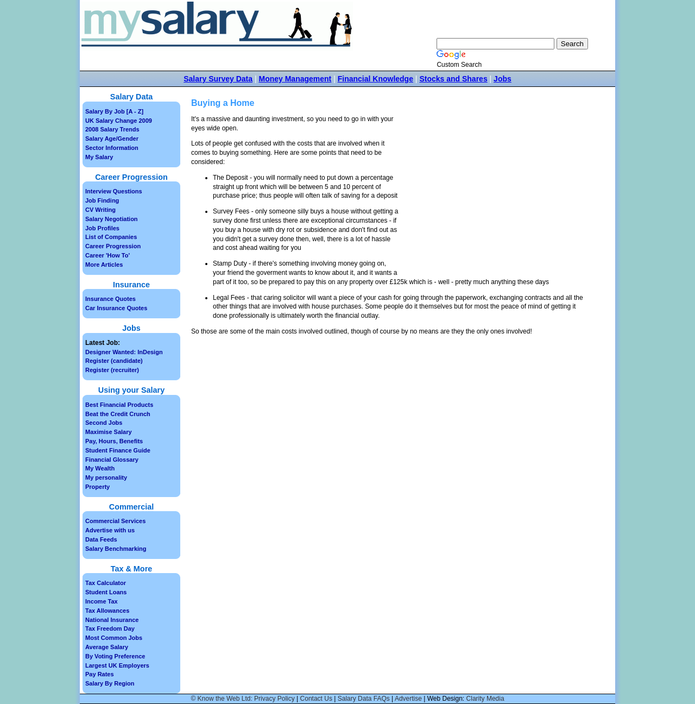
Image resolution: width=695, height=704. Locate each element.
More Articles (104, 264)
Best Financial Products (119, 404)
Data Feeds (101, 539)
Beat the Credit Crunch (117, 414)
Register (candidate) (114, 360)
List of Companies (111, 237)
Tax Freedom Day (110, 628)
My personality (106, 477)
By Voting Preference (115, 656)
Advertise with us (110, 530)
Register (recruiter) (112, 370)
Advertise (408, 698)
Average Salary (106, 647)
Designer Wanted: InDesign (124, 352)
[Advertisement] (493, 196)
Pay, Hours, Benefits (114, 441)
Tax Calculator (105, 583)
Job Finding (102, 200)
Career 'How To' (107, 255)
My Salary (99, 157)
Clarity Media (485, 698)
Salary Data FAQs (364, 698)
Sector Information (111, 147)
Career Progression (113, 246)
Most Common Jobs (113, 637)
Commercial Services (115, 521)
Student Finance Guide (117, 450)
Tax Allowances (107, 610)
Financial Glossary (111, 459)
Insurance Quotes (110, 299)
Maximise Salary (108, 432)
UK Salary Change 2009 (118, 120)
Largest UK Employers (117, 665)
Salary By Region (109, 683)
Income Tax (101, 601)
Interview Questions (113, 191)
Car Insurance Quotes (116, 308)
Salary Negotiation (111, 219)
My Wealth (100, 468)
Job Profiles (102, 228)
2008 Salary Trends (112, 129)
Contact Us (316, 698)
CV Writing (100, 209)
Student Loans (106, 592)
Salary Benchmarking (116, 548)
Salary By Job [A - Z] (114, 111)
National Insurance (111, 620)
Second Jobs (103, 422)
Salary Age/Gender (111, 138)
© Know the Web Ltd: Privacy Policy (242, 698)
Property (97, 486)
